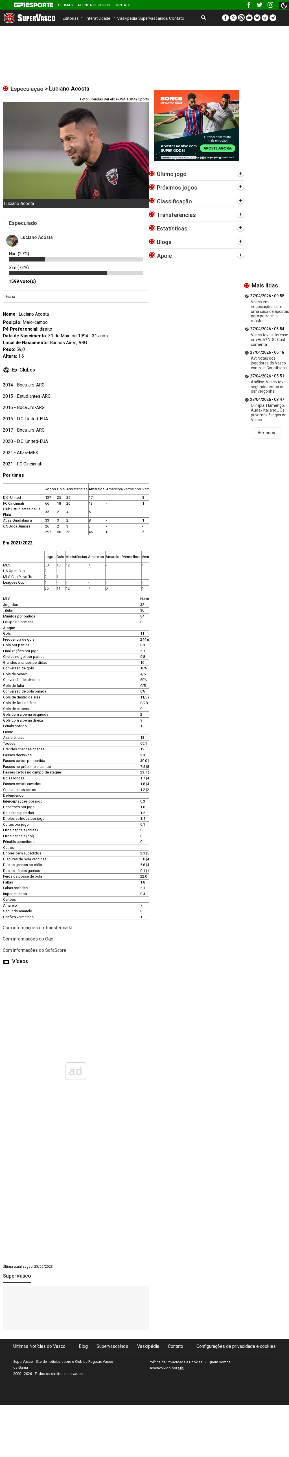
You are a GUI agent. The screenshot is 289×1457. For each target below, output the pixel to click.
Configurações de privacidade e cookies (236, 1346)
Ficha (10, 296)
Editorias (73, 18)
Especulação (27, 88)
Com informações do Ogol (28, 939)
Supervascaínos (153, 18)
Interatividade (101, 18)
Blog (83, 1346)
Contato (122, 5)
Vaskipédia (127, 18)
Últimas (65, 5)
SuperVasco (17, 1276)
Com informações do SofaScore (34, 950)
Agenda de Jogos (93, 5)
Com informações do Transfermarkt (38, 927)
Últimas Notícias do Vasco (39, 1346)
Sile (181, 1368)
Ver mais (266, 432)
